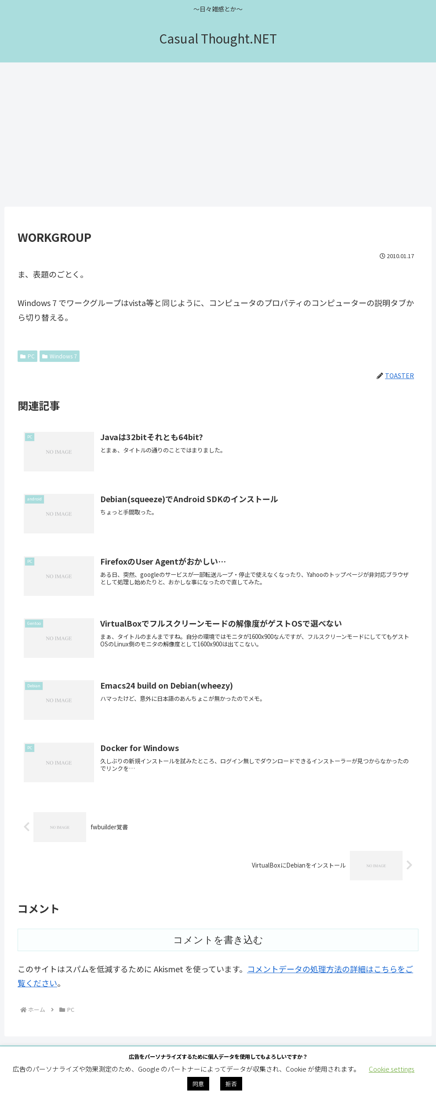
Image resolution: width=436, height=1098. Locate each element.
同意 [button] (198, 1084)
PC (27, 356)
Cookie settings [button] (391, 1068)
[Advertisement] (218, 134)
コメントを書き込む (218, 942)
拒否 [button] (231, 1084)
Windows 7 (59, 356)
